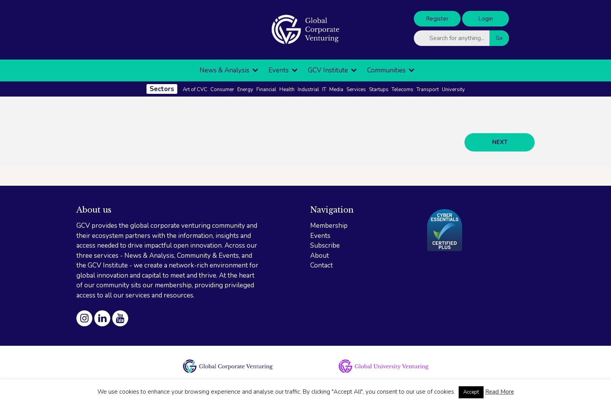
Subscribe (325, 245)
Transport (428, 89)
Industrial (308, 89)
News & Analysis (224, 70)
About (319, 255)
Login (485, 19)
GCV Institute (328, 70)
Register (437, 19)
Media (336, 89)
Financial (266, 89)
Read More (499, 392)
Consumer (222, 89)
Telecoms (402, 89)
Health (287, 89)
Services (356, 89)
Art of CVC (195, 89)
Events (278, 70)
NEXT (499, 142)
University (453, 89)
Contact (321, 265)
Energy (245, 89)
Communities (386, 70)
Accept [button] (471, 392)
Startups (378, 89)
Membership (329, 225)
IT (324, 89)
